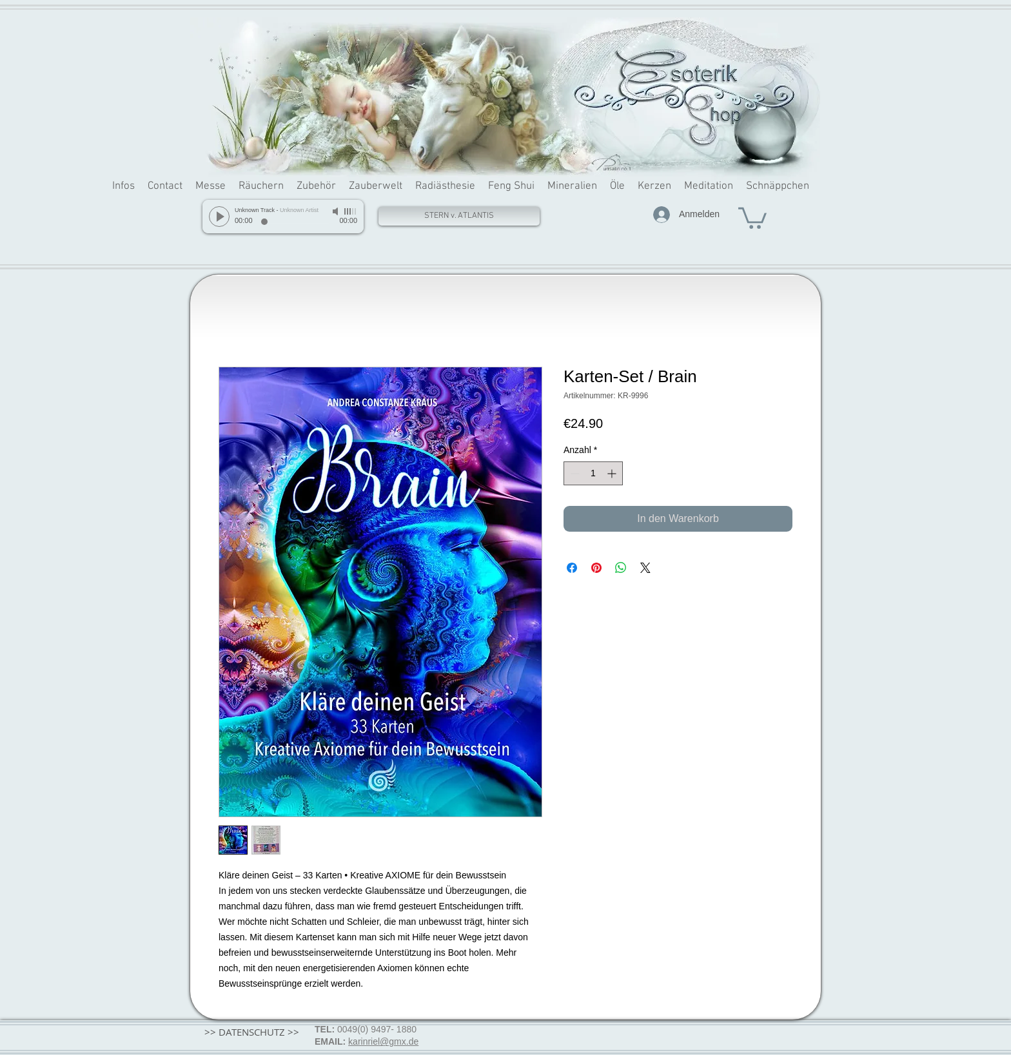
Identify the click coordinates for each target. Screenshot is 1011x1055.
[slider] (350, 211)
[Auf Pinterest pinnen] (596, 568)
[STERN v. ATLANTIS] (459, 216)
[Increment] (613, 473)
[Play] (219, 216)
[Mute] (336, 211)
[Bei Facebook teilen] (572, 568)
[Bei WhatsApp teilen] (621, 568)
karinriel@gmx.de (383, 1041)
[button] (752, 217)
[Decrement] (573, 473)
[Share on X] (645, 568)
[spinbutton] (593, 473)
